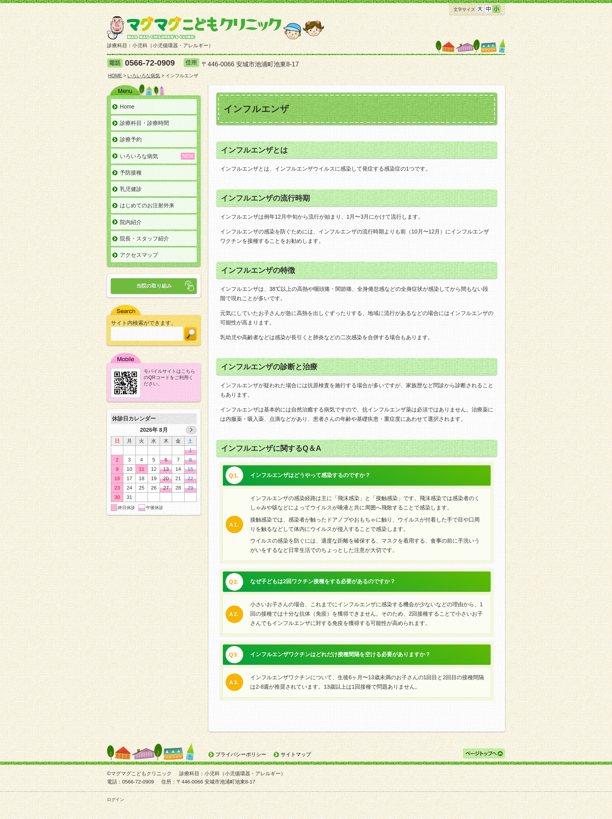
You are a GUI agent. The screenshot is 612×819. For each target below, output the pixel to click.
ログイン (115, 799)
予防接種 (131, 172)
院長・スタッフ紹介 (144, 238)
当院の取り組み (154, 286)
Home (127, 106)
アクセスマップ (139, 255)
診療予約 (131, 139)
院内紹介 (131, 222)
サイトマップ (296, 754)
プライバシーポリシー (240, 754)
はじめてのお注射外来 (147, 205)
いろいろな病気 (139, 156)
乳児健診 (131, 189)
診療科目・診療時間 (144, 123)
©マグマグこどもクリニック (139, 773)
